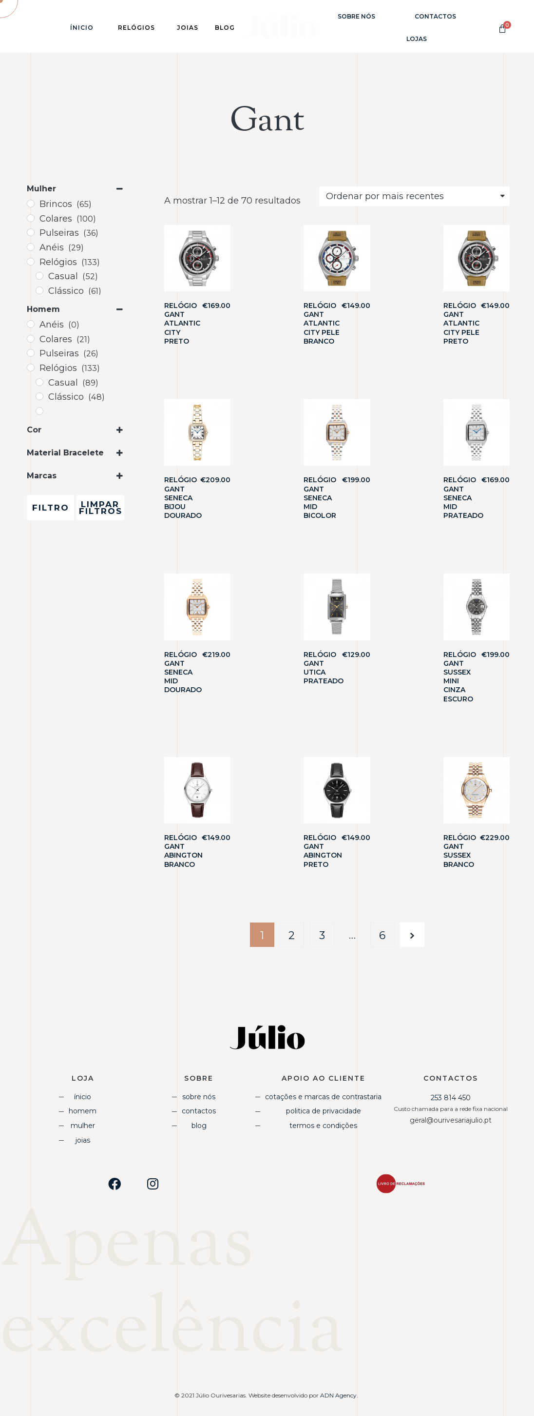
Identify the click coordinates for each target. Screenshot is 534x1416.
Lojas (416, 38)
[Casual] (39, 276)
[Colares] (31, 218)
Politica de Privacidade (323, 1111)
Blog (199, 1125)
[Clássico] (39, 290)
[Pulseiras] (31, 232)
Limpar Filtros (100, 507)
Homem (82, 1111)
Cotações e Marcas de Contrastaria (323, 1096)
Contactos (435, 16)
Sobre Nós (356, 16)
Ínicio (82, 27)
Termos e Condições (323, 1125)
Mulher (83, 1125)
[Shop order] (414, 196)
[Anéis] (31, 247)
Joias (83, 1140)
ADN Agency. (340, 1395)
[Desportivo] (39, 411)
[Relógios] (31, 262)
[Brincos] (31, 203)
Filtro (50, 508)
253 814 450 (451, 1097)
